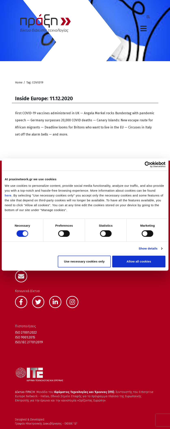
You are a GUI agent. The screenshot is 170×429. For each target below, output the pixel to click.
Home (19, 82)
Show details (148, 248)
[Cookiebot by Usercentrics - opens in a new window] (147, 164)
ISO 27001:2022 (26, 332)
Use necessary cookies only (84, 261)
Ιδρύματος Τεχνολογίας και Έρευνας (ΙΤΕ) (84, 392)
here (8, 195)
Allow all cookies (139, 261)
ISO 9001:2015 (25, 337)
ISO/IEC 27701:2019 (29, 342)
